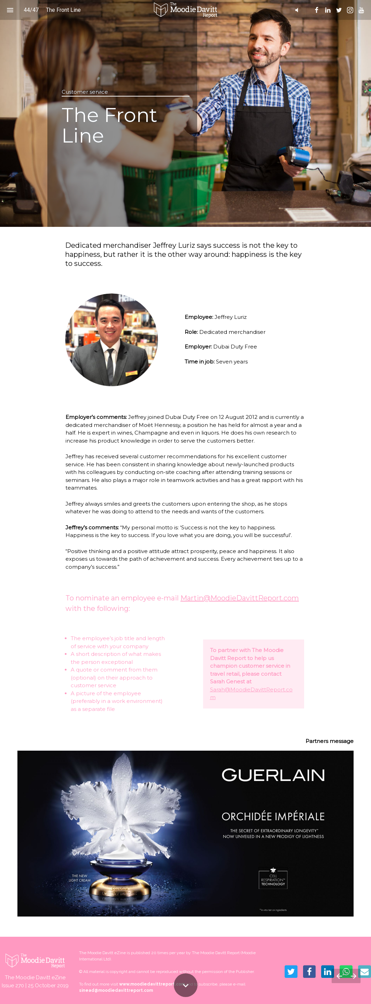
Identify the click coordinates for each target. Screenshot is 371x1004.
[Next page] (353, 976)
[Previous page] (339, 976)
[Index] (10, 10)
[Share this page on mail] (364, 971)
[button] (185, 10)
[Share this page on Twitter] (291, 971)
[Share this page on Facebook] (309, 971)
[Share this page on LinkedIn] (327, 971)
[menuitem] (317, 10)
